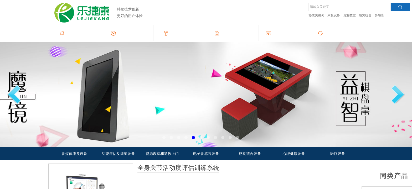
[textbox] (349, 7)
